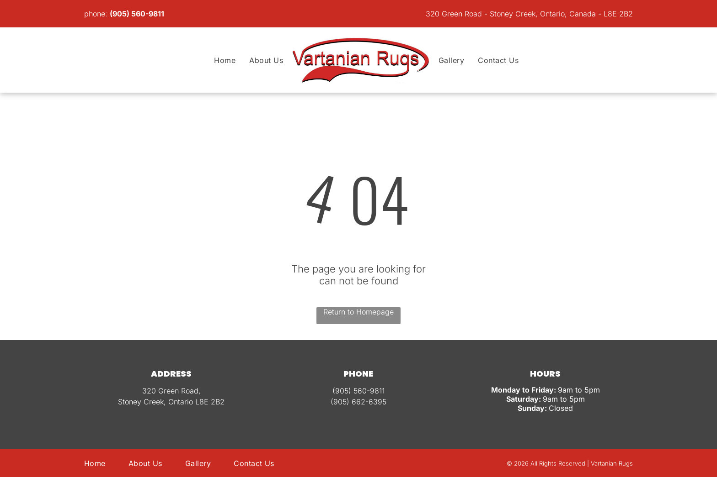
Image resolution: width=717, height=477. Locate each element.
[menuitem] (224, 60)
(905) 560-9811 (137, 13)
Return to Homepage (358, 311)
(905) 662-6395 (358, 401)
